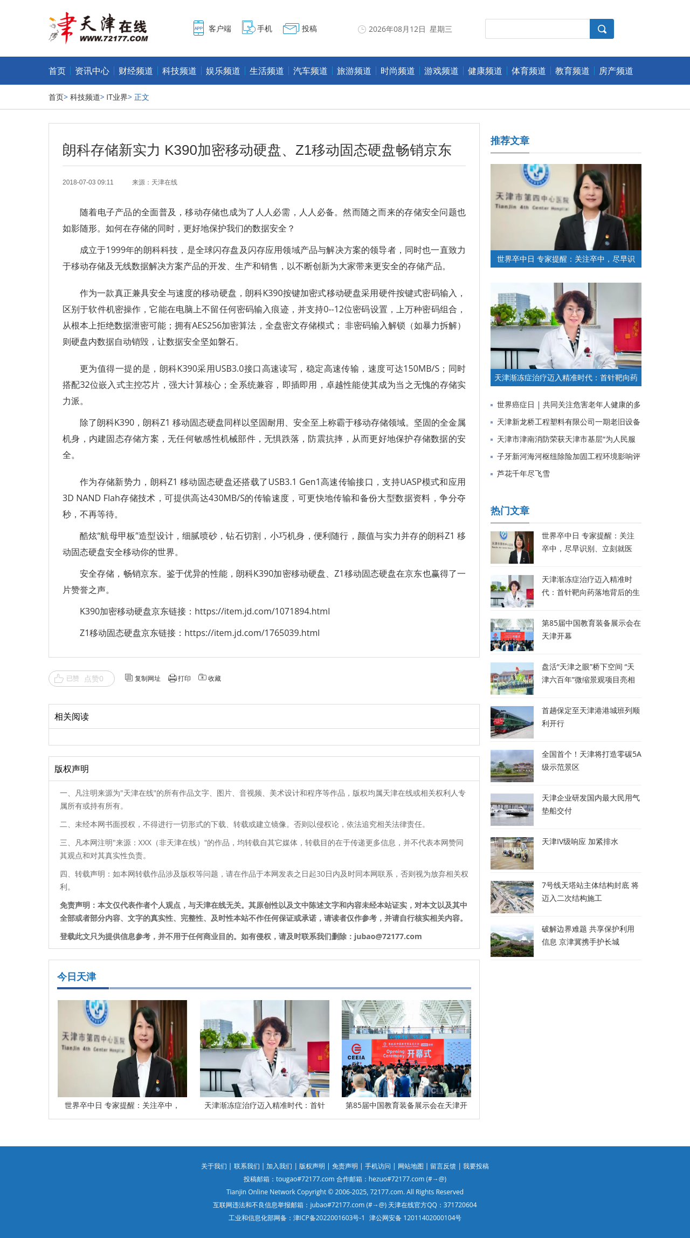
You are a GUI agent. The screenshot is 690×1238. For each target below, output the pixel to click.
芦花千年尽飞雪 (523, 473)
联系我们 (247, 1166)
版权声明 (312, 1166)
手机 (264, 28)
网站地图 (411, 1166)
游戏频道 (441, 71)
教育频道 (572, 71)
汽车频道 (310, 71)
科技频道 (179, 71)
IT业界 (117, 97)
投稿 (309, 28)
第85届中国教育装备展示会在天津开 (406, 1105)
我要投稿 (476, 1166)
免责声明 (345, 1166)
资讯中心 (92, 71)
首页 (57, 71)
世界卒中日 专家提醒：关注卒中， (122, 1105)
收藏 (214, 678)
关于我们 (214, 1166)
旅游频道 (354, 71)
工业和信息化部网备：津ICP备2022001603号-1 (297, 1217)
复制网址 (148, 678)
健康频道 (485, 71)
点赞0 (94, 678)
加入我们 (279, 1166)
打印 (184, 678)
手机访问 (378, 1166)
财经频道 (136, 71)
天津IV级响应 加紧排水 (580, 841)
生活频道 (267, 71)
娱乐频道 (223, 71)
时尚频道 (398, 71)
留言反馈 (443, 1166)
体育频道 (529, 71)
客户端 (220, 28)
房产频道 (616, 71)
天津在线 (164, 182)
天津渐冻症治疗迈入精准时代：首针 (264, 1105)
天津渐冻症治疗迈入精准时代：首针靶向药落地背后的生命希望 (591, 592)
